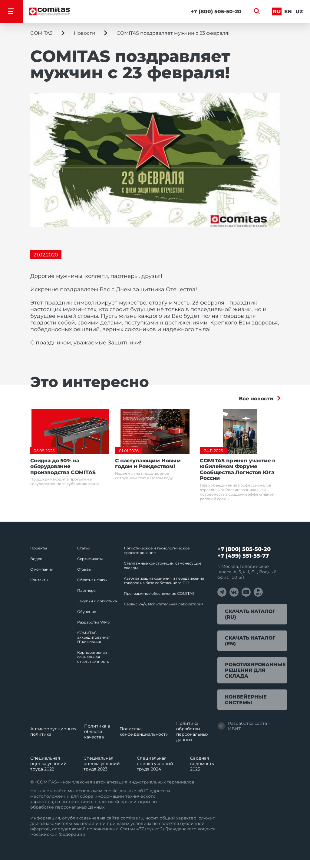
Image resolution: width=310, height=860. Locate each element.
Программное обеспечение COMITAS (159, 593)
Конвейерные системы (246, 699)
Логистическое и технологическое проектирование (157, 550)
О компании (41, 569)
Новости (84, 33)
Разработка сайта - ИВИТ (243, 726)
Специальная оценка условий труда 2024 (155, 763)
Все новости (256, 399)
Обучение (86, 611)
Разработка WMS (93, 622)
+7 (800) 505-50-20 (216, 11)
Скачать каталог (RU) (250, 614)
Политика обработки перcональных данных (192, 731)
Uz (299, 11)
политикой (107, 801)
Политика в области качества (97, 731)
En (288, 11)
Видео (36, 558)
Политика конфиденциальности (144, 731)
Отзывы (84, 569)
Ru (277, 11)
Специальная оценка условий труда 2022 (48, 763)
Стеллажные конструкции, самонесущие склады (162, 565)
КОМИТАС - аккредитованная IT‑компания (93, 637)
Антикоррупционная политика (53, 731)
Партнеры (86, 590)
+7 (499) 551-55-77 (243, 555)
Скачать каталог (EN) (250, 641)
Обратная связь (92, 580)
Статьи (83, 548)
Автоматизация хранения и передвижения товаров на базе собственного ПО (164, 580)
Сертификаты (90, 558)
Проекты (38, 548)
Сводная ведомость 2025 (202, 763)
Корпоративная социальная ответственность (93, 657)
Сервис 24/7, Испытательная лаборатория (163, 604)
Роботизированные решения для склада (255, 670)
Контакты (39, 580)
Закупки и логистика (97, 601)
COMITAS (41, 33)
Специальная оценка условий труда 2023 (102, 763)
